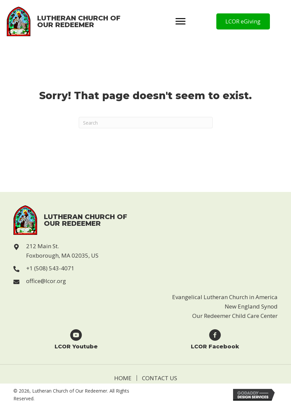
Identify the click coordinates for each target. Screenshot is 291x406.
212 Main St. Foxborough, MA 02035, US (62, 250)
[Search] (146, 122)
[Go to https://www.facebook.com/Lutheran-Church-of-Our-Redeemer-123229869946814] (215, 338)
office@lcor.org (46, 281)
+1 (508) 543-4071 (50, 268)
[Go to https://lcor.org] (64, 21)
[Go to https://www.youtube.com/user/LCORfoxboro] (76, 338)
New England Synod (251, 306)
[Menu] (180, 21)
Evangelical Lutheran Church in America (225, 297)
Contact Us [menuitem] (159, 378)
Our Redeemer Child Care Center (235, 316)
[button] (243, 21)
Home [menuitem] (123, 378)
